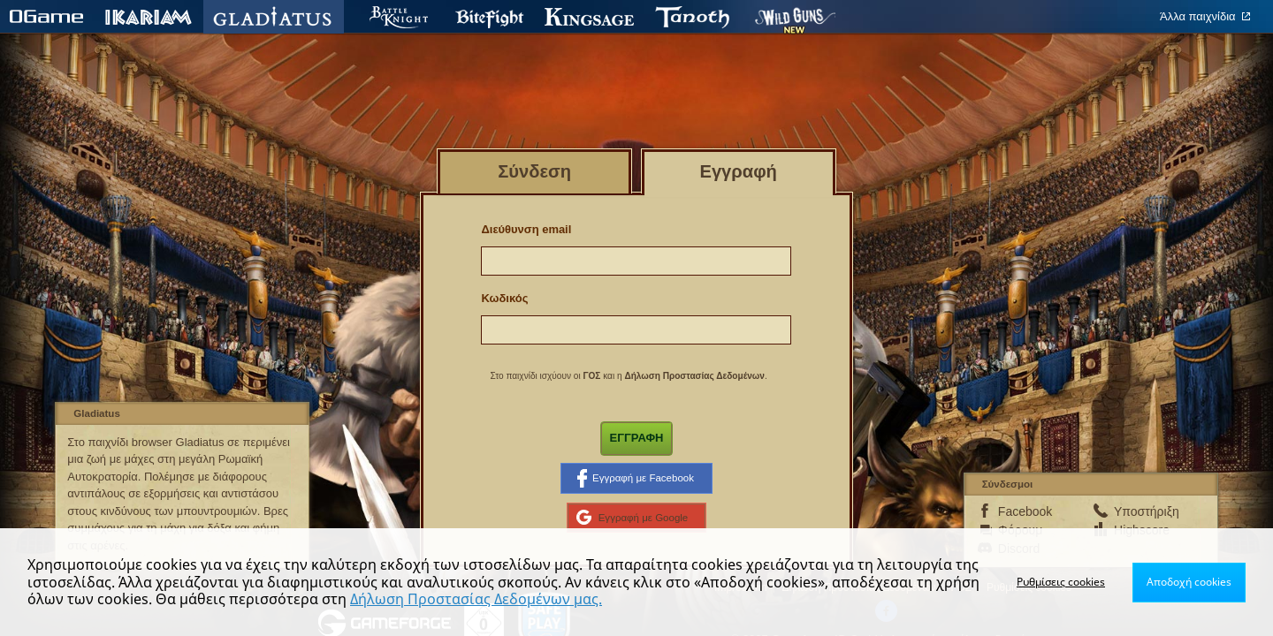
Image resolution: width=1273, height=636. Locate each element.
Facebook (1025, 511)
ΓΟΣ (591, 376)
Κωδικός (504, 298)
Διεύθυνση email (526, 229)
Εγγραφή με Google (632, 517)
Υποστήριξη (1142, 511)
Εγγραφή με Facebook (635, 478)
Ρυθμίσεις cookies (1061, 581)
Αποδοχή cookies (1189, 581)
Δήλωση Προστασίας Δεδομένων (694, 376)
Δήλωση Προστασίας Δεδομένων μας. (476, 599)
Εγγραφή (637, 437)
